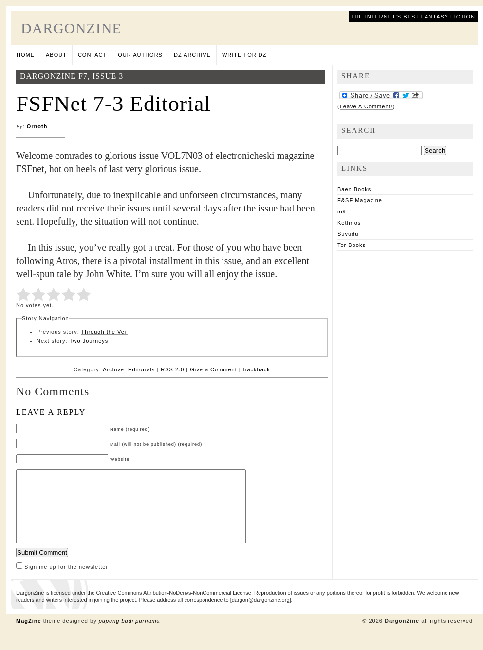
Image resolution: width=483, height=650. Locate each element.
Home (26, 55)
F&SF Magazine (359, 200)
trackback (256, 369)
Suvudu (347, 234)
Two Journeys (88, 341)
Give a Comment (213, 369)
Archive (113, 369)
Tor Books (351, 245)
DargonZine (71, 28)
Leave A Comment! (366, 106)
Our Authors (140, 55)
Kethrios (349, 223)
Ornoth (37, 126)
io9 (341, 211)
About (56, 55)
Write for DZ (244, 55)
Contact (92, 55)
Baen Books (354, 189)
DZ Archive (192, 55)
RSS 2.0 (172, 369)
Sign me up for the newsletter (62, 581)
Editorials (141, 369)
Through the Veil (104, 331)
